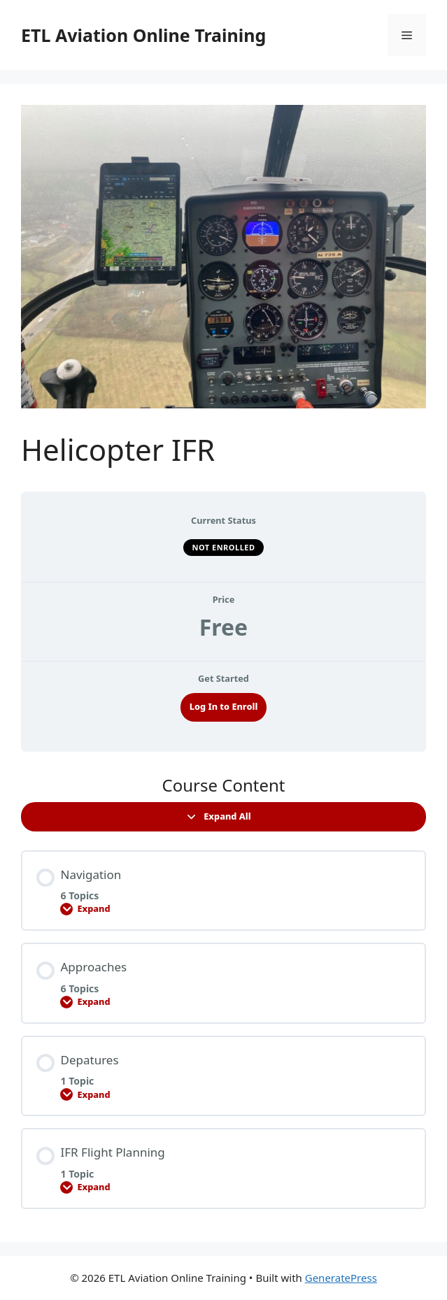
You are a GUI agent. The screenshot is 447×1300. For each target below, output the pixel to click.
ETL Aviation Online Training (143, 35)
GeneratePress (341, 1278)
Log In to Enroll (224, 706)
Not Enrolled (223, 547)
